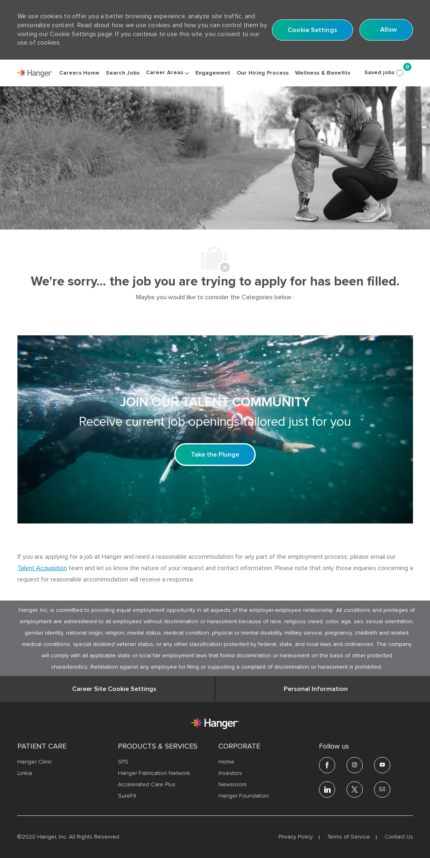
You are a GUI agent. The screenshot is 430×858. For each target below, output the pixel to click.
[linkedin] (327, 789)
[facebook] (327, 765)
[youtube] (382, 765)
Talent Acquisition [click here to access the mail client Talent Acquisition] (42, 568)
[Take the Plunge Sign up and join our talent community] (215, 454)
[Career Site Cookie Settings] (114, 689)
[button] (312, 30)
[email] (382, 789)
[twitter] (355, 789)
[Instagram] (355, 765)
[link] (35, 73)
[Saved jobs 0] (388, 72)
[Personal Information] (316, 689)
